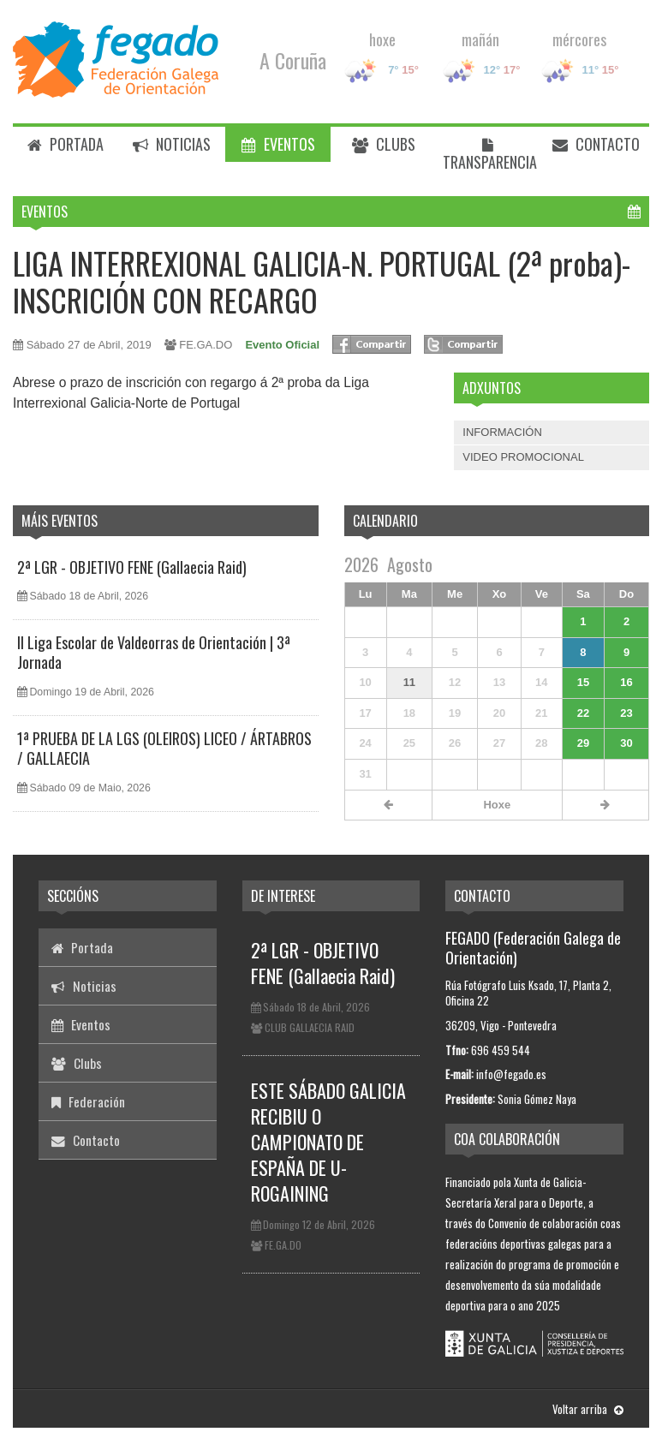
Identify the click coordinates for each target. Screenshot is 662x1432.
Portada (65, 144)
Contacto (596, 144)
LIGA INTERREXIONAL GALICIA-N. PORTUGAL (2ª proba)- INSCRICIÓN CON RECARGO (321, 281)
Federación (88, 1101)
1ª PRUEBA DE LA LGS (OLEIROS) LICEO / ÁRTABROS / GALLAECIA (164, 748)
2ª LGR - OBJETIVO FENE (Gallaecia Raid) (132, 567)
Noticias (172, 144)
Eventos (278, 144)
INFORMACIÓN (501, 432)
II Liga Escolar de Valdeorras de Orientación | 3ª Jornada (153, 652)
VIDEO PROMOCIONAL (523, 456)
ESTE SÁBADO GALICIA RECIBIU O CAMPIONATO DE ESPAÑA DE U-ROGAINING (328, 1142)
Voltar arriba (587, 1408)
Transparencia (490, 155)
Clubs (383, 144)
